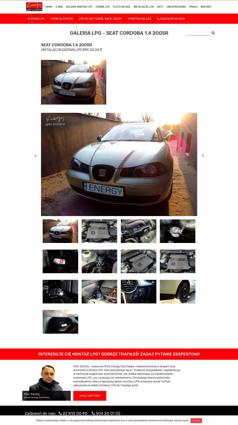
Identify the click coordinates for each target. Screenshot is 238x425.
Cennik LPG (103, 6)
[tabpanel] (119, 164)
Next (203, 155)
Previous (35, 155)
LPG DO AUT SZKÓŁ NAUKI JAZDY (100, 18)
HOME (48, 6)
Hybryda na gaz (139, 18)
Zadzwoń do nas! (171, 18)
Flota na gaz (121, 6)
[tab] (60, 231)
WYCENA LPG (36, 18)
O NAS (59, 6)
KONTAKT (206, 6)
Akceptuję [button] (196, 421)
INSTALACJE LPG (144, 6)
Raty (160, 6)
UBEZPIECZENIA (176, 6)
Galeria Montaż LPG (79, 6)
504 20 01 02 (108, 413)
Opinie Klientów (62, 18)
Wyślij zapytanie (89, 395)
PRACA (193, 6)
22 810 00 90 (75, 413)
